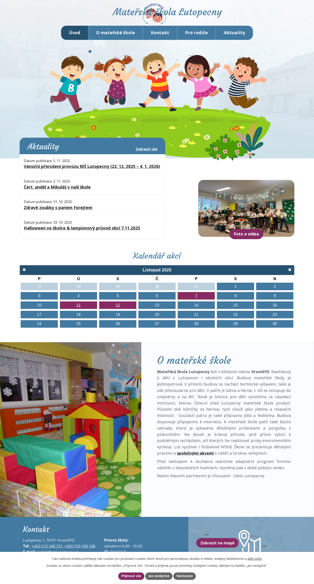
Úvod (74, 37)
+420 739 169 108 (79, 550)
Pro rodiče (196, 37)
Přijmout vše (128, 576)
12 (118, 309)
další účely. (254, 558)
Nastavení (188, 576)
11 (78, 309)
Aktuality (234, 37)
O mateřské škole (115, 37)
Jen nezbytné (158, 576)
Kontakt (160, 37)
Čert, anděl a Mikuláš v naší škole (57, 191)
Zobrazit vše (146, 153)
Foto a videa (246, 238)
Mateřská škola (175, 16)
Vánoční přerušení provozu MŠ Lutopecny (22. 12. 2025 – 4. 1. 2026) (92, 171)
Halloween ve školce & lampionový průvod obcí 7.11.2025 (82, 232)
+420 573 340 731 (47, 550)
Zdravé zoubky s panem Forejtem (58, 212)
